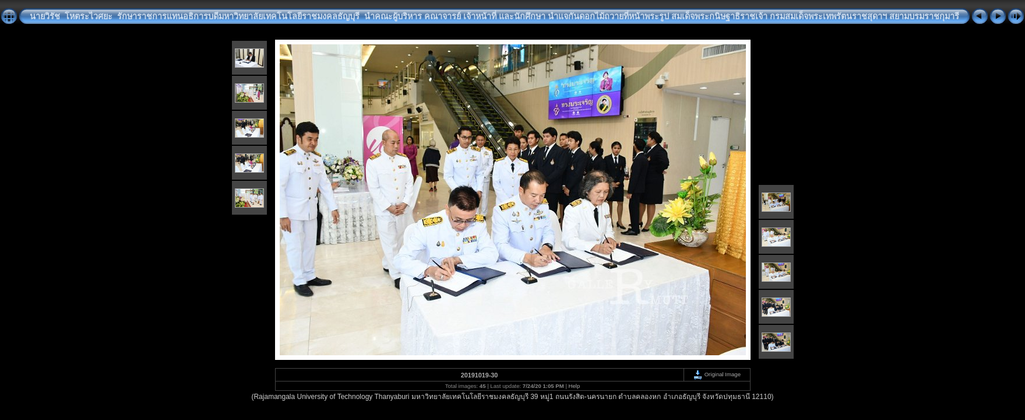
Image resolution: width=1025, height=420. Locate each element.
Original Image (717, 374)
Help (574, 386)
